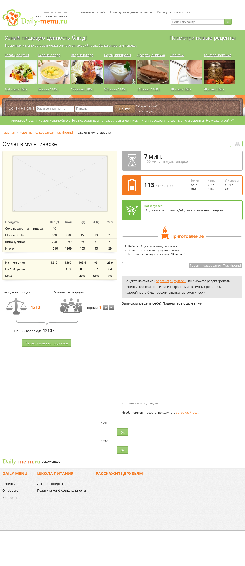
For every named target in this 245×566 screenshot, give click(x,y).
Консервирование (217, 55)
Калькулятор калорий (173, 12)
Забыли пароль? (147, 106)
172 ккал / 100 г (82, 89)
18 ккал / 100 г (180, 89)
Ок (123, 432)
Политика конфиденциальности (61, 490)
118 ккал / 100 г (148, 89)
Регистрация (144, 111)
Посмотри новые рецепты (202, 37)
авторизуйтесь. (187, 412)
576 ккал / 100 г (115, 89)
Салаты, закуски (17, 55)
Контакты (9, 497)
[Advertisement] (163, 361)
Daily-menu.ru (38, 17)
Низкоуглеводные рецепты (131, 12)
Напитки (177, 55)
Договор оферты (50, 483)
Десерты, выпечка (151, 55)
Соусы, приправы (117, 55)
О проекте (10, 490)
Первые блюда (49, 55)
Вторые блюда (82, 55)
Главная (8, 132)
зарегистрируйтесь (55, 120)
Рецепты (9, 483)
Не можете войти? (220, 120)
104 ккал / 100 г (16, 89)
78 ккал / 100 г (214, 89)
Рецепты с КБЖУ (93, 12)
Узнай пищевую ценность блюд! (45, 37)
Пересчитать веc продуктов (47, 343)
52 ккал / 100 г (48, 89)
